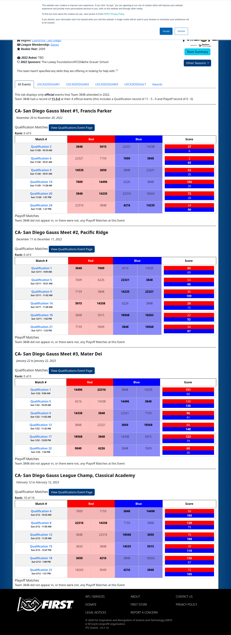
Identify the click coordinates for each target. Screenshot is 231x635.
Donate (90, 604)
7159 (103, 158)
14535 (79, 170)
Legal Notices (95, 612)
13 (41, 425)
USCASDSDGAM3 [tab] (106, 84)
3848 (79, 147)
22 (41, 448)
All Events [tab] (24, 84)
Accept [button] (166, 31)
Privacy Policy (114, 14)
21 (41, 327)
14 (41, 182)
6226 (126, 182)
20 (41, 194)
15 (41, 546)
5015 (103, 147)
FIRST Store (139, 604)
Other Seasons (196, 63)
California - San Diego (46, 40)
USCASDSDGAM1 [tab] (48, 84)
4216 (126, 205)
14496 (103, 182)
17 (41, 437)
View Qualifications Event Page (72, 128)
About (135, 597)
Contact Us (184, 597)
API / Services (95, 597)
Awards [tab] (157, 84)
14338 (150, 147)
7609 (126, 158)
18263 (150, 194)
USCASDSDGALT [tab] (135, 84)
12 (41, 535)
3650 (103, 170)
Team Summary (197, 52)
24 (41, 205)
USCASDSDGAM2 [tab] (77, 84)
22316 (127, 194)
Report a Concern (144, 612)
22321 (127, 147)
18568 (125, 315)
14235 (103, 194)
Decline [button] (181, 31)
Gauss (55, 45)
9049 (101, 327)
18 (41, 315)
